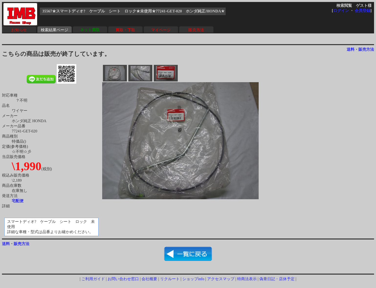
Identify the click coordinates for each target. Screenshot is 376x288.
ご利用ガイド (93, 279)
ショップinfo (193, 279)
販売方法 (196, 30)
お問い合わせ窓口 (123, 279)
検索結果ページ (54, 30)
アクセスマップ (220, 279)
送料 (350, 49)
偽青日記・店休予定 (277, 279)
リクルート (170, 279)
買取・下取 (125, 30)
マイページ (161, 30)
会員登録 (362, 11)
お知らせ (19, 30)
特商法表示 (247, 279)
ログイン (341, 11)
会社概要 (149, 279)
